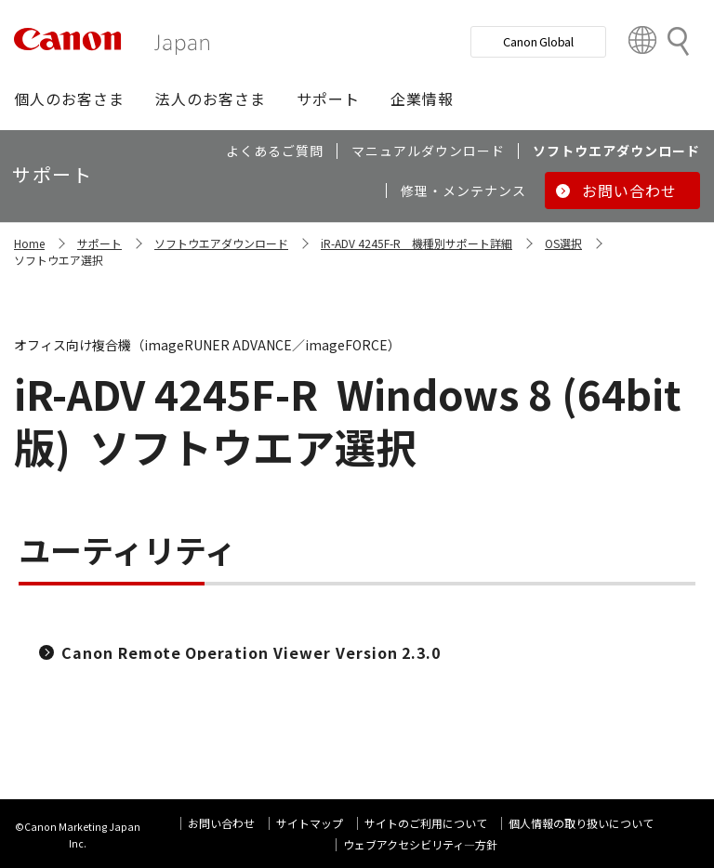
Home (29, 243)
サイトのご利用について (425, 823)
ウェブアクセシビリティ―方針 (420, 844)
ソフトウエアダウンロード (221, 243)
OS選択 (563, 243)
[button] (69, 98)
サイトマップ (309, 823)
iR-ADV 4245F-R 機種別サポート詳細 (416, 243)
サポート (99, 243)
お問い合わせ (221, 823)
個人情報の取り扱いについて (581, 823)
